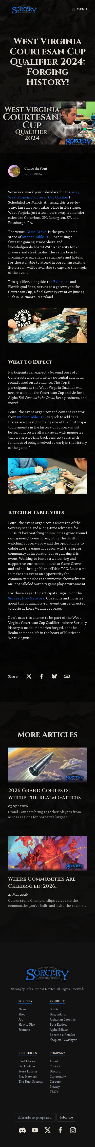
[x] (29, 676)
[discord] (22, 1130)
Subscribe (66, 1117)
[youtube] (35, 1130)
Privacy (55, 1086)
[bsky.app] (54, 676)
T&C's (54, 1091)
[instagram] (73, 1130)
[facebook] (41, 676)
